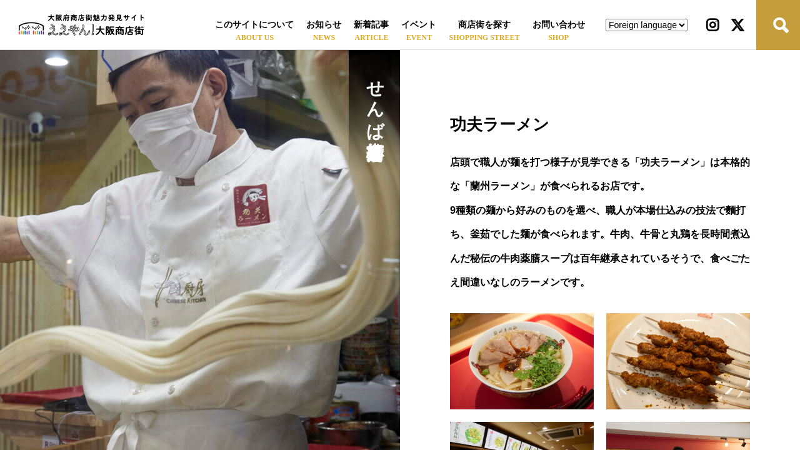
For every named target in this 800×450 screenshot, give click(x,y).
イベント (418, 24)
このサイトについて (254, 24)
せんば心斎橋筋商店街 (374, 99)
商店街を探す (484, 24)
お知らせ (323, 24)
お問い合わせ (558, 24)
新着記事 (371, 24)
